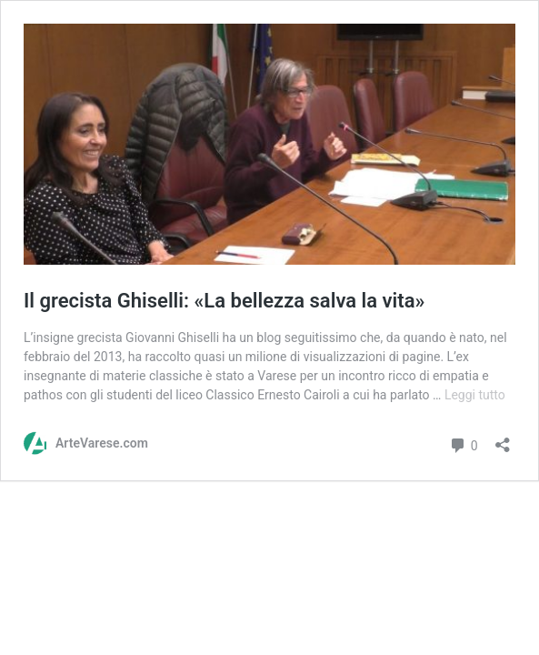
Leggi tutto (474, 395)
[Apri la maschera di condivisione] (502, 439)
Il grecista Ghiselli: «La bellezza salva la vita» (224, 300)
